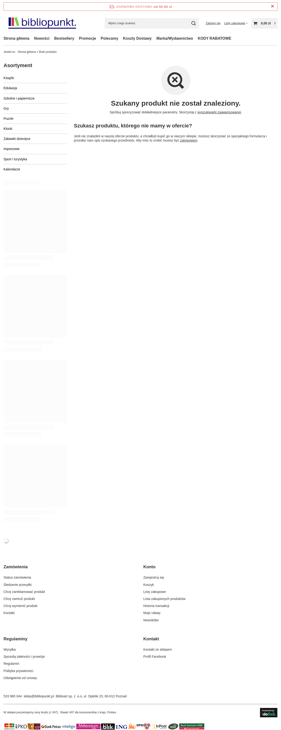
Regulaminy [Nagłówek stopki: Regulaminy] (15, 639)
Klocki (8, 129)
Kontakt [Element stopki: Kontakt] (9, 613)
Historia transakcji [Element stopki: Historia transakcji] (156, 606)
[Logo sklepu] (42, 23)
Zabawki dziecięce (17, 139)
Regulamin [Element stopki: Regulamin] (11, 663)
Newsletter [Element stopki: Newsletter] (151, 620)
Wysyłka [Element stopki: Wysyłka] (10, 649)
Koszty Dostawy (137, 38)
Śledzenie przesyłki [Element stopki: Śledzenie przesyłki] (18, 585)
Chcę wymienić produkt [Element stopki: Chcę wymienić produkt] (21, 606)
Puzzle (8, 118)
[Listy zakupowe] (236, 23)
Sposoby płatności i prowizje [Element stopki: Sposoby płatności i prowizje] (24, 656)
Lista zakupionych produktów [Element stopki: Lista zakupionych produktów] (164, 599)
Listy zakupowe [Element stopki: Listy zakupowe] (154, 592)
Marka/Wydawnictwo (174, 38)
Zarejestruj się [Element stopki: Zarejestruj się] (153, 577)
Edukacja (10, 88)
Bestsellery (64, 38)
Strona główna (16, 38)
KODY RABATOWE (214, 38)
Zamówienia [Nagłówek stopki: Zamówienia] (16, 567)
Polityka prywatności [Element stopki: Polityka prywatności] (18, 671)
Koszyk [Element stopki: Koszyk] (148, 585)
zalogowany (188, 140)
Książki (9, 78)
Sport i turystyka (15, 159)
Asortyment (18, 65)
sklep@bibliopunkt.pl (39, 696)
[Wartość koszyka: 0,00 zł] (264, 23)
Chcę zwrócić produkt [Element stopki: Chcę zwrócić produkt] (19, 599)
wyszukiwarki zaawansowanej (219, 112)
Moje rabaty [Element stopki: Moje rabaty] (151, 613)
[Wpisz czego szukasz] (152, 23)
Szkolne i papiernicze (19, 98)
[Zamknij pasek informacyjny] (272, 6)
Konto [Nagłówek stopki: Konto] (149, 567)
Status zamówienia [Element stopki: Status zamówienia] (17, 577)
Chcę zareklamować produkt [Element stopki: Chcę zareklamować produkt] (24, 592)
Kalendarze (12, 169)
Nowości (41, 38)
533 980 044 (13, 696)
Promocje (87, 38)
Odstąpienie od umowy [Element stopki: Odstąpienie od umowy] (20, 678)
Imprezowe (11, 149)
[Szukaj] (193, 23)
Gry (6, 108)
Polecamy (109, 38)
